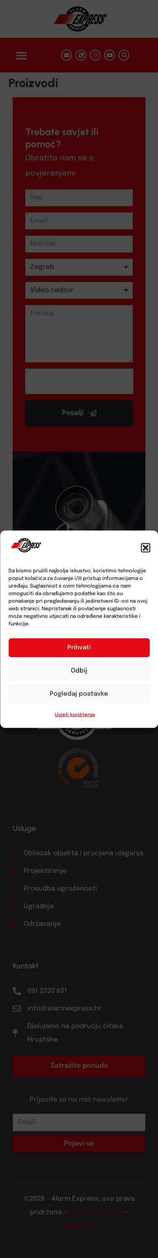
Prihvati (79, 647)
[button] (145, 547)
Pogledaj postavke (79, 694)
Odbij (79, 671)
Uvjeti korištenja (75, 714)
